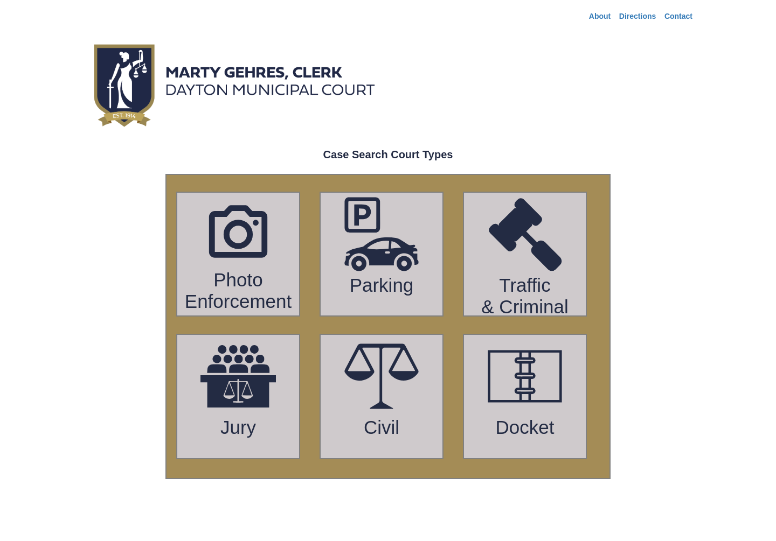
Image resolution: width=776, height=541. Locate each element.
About (600, 16)
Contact (678, 16)
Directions (637, 16)
